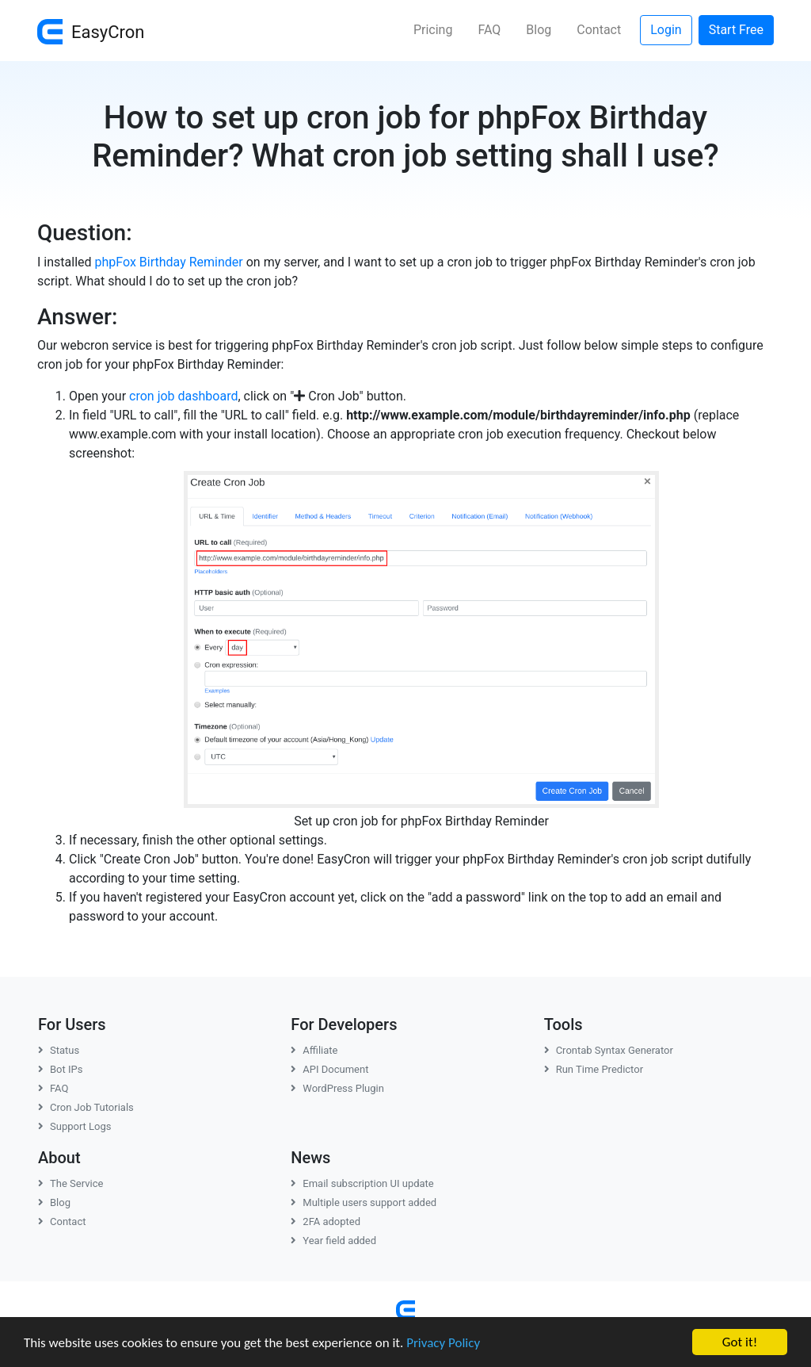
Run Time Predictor (593, 1069)
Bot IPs (60, 1069)
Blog (538, 29)
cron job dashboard (183, 396)
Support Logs (75, 1126)
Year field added (333, 1240)
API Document (329, 1069)
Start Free (736, 29)
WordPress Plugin (337, 1088)
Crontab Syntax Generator (608, 1050)
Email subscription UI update (362, 1183)
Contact (599, 29)
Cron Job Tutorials (86, 1107)
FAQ (489, 29)
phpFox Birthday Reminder (169, 262)
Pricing (433, 29)
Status (58, 1050)
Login (665, 29)
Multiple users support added (363, 1202)
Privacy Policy (443, 1343)
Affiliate (314, 1050)
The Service (70, 1183)
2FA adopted (325, 1221)
